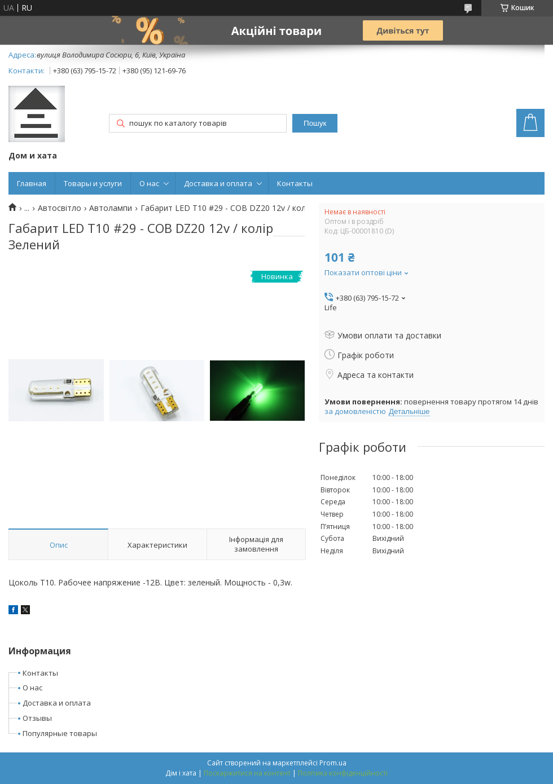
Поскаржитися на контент (247, 773)
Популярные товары (60, 733)
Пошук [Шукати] (315, 123)
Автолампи (110, 208)
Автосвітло (59, 208)
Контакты (295, 183)
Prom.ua (332, 763)
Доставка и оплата (218, 183)
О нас (149, 183)
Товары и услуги (93, 183)
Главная (31, 183)
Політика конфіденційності (343, 773)
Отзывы (37, 718)
